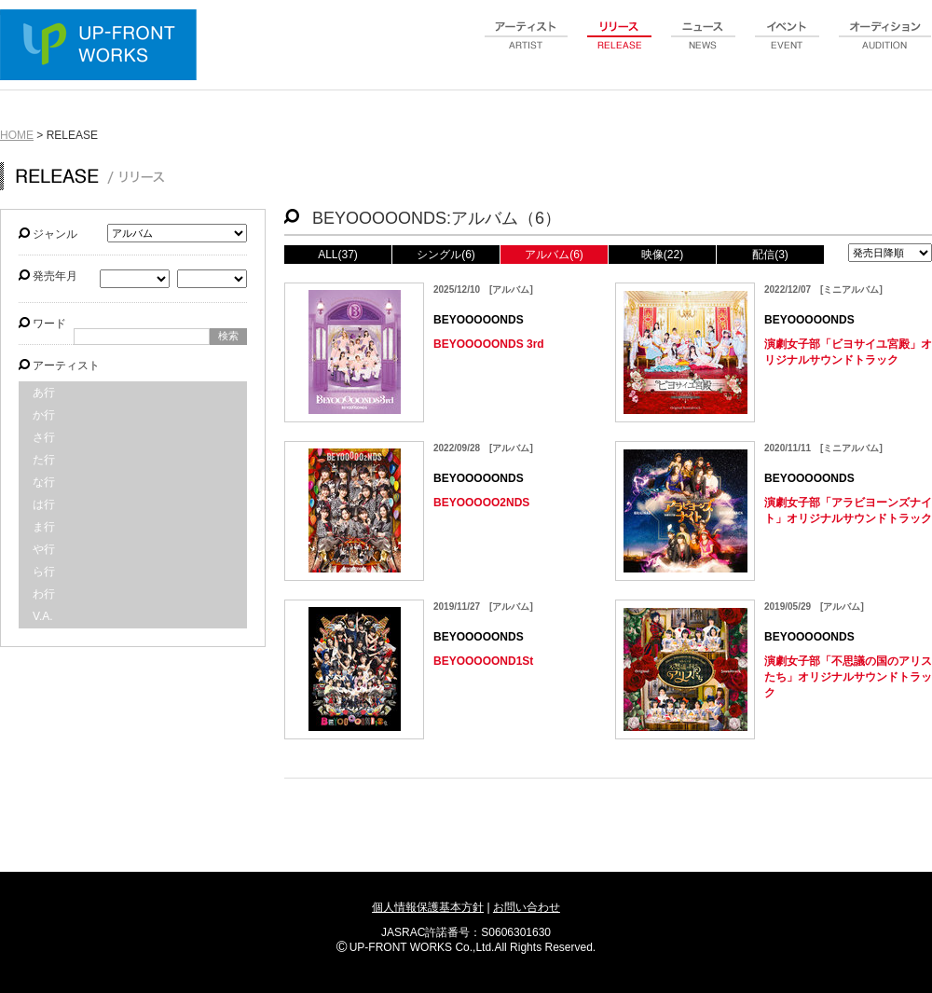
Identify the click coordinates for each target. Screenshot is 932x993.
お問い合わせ (526, 907)
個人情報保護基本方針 (428, 907)
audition (885, 46)
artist (527, 46)
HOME (17, 135)
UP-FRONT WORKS (102, 46)
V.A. (43, 616)
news (703, 46)
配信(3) (770, 254)
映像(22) (662, 254)
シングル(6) (446, 254)
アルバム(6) (554, 254)
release (619, 46)
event (787, 46)
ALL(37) (338, 254)
